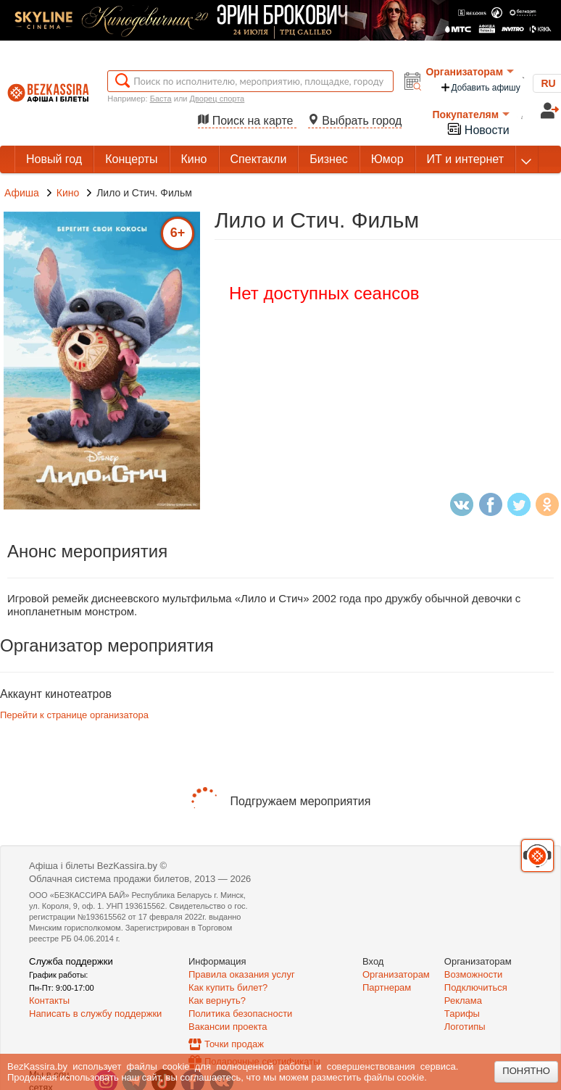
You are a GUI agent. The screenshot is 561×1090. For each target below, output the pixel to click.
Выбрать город (355, 121)
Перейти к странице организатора (74, 715)
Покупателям (471, 114)
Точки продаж (234, 1044)
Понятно (526, 1070)
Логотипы (465, 1026)
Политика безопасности (240, 1013)
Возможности (473, 974)
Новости (477, 128)
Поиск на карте (247, 121)
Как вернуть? (217, 1000)
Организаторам (469, 72)
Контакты (49, 1000)
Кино (69, 193)
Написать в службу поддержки (95, 1013)
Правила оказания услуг (241, 974)
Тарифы (462, 1013)
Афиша (21, 193)
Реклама (463, 1000)
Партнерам (386, 987)
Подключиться (475, 987)
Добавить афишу (480, 87)
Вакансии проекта (227, 1026)
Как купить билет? (227, 987)
